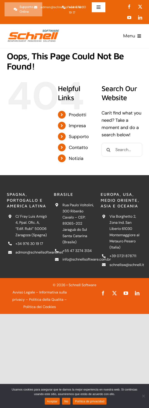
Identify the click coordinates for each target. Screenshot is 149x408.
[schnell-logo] (33, 29)
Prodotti (77, 115)
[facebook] (129, 6)
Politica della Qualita (46, 299)
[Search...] (122, 150)
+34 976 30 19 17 (29, 243)
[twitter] (140, 6)
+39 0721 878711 (122, 256)
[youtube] (129, 17)
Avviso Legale (23, 292)
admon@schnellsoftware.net (39, 252)
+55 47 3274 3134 (77, 250)
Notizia (76, 158)
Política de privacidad (89, 401)
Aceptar (52, 401)
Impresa (77, 126)
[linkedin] (140, 17)
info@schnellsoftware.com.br (86, 259)
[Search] (108, 150)
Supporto (79, 136)
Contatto (78, 147)
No (66, 401)
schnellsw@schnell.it (126, 264)
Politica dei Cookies (39, 306)
